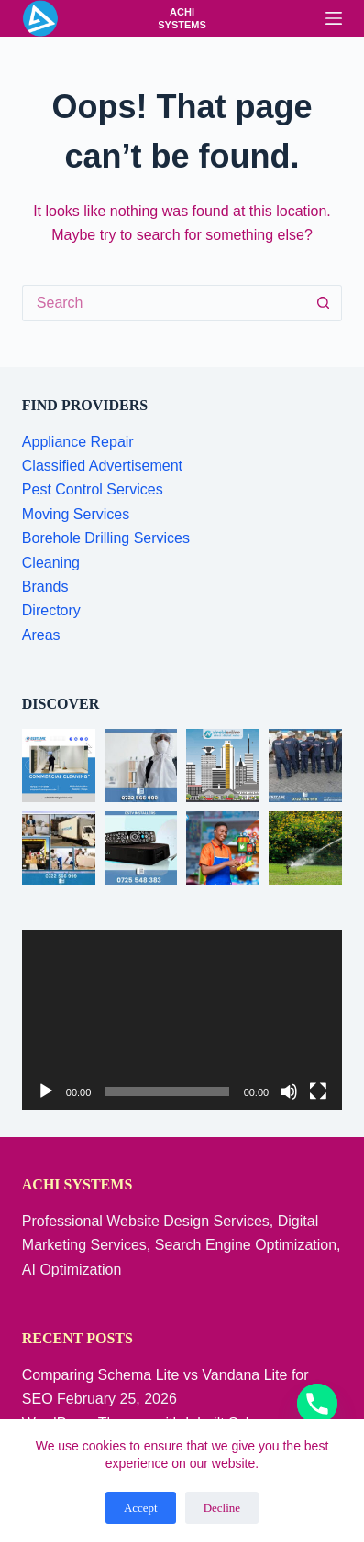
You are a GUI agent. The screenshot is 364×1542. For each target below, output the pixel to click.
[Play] (46, 1091)
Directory (51, 610)
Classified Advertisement (102, 465)
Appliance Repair (78, 442)
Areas (41, 635)
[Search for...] (163, 303)
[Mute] (289, 1091)
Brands (45, 586)
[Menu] (333, 18)
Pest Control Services (92, 489)
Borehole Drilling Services (106, 538)
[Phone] (317, 1404)
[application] (182, 1020)
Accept (141, 1508)
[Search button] (323, 303)
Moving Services (75, 514)
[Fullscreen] (318, 1091)
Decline (222, 1508)
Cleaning (51, 562)
